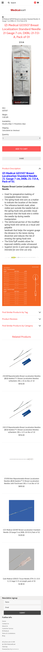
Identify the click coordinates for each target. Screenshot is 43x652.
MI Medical (5, 631)
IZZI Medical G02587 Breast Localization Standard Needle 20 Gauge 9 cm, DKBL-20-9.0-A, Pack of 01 (21, 531)
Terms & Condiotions (8, 633)
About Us (5, 626)
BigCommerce (14, 649)
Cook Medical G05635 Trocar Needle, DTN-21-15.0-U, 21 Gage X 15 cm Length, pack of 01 (21, 580)
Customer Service (7, 628)
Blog (3, 636)
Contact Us (5, 623)
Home (4, 621)
